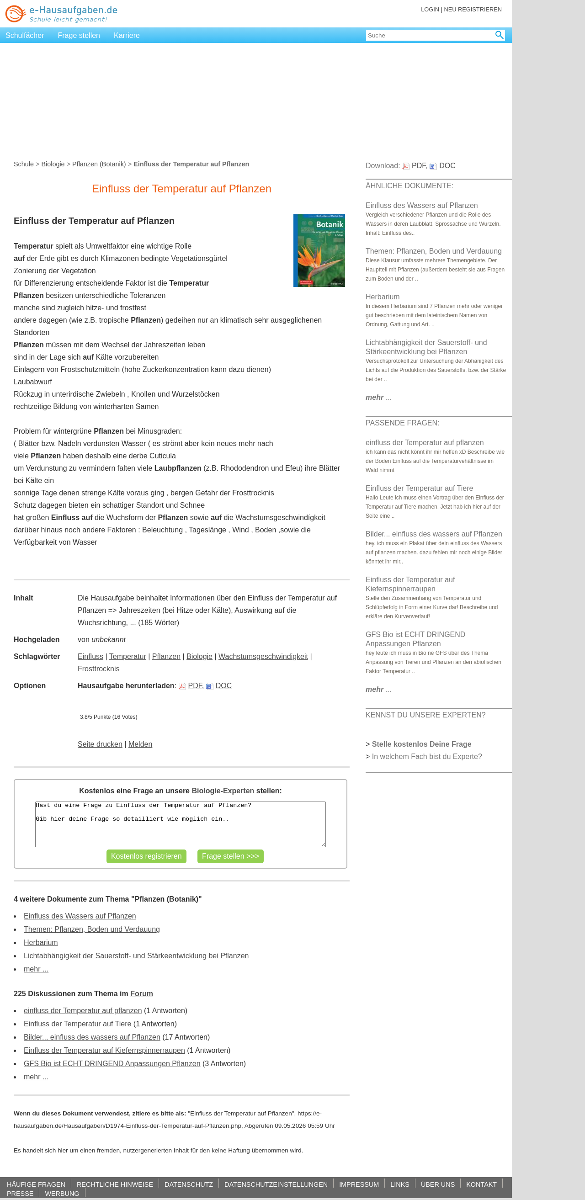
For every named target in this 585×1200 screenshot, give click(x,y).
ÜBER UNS (438, 1184)
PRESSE (20, 1193)
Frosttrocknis (99, 669)
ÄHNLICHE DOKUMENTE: (409, 186)
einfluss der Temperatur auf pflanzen (83, 1010)
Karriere (127, 35)
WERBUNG (62, 1193)
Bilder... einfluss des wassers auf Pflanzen (92, 1037)
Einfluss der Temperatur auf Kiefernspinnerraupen (104, 1050)
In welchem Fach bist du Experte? (427, 756)
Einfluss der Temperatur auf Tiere (77, 1024)
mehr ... (36, 969)
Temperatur (127, 656)
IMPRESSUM (359, 1184)
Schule (24, 164)
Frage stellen (79, 35)
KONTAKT (481, 1184)
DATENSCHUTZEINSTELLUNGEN (276, 1184)
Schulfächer (24, 35)
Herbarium (41, 942)
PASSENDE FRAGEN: (403, 423)
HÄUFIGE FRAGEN (36, 1184)
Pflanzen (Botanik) (99, 164)
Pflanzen (166, 656)
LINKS (400, 1184)
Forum (141, 994)
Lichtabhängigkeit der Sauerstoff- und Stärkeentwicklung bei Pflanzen (136, 956)
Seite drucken (100, 744)
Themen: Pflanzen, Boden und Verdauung (92, 929)
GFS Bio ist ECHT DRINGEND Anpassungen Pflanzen (112, 1063)
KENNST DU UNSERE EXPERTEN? (426, 715)
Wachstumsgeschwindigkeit (263, 656)
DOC (219, 686)
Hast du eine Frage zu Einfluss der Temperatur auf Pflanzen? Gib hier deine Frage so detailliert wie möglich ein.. (180, 824)
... (379, 397)
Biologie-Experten (222, 791)
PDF (190, 686)
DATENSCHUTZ (189, 1184)
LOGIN (430, 9)
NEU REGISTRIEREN (473, 9)
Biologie (52, 164)
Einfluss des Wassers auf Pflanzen (80, 916)
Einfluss (90, 656)
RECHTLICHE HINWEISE (115, 1184)
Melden (140, 744)
